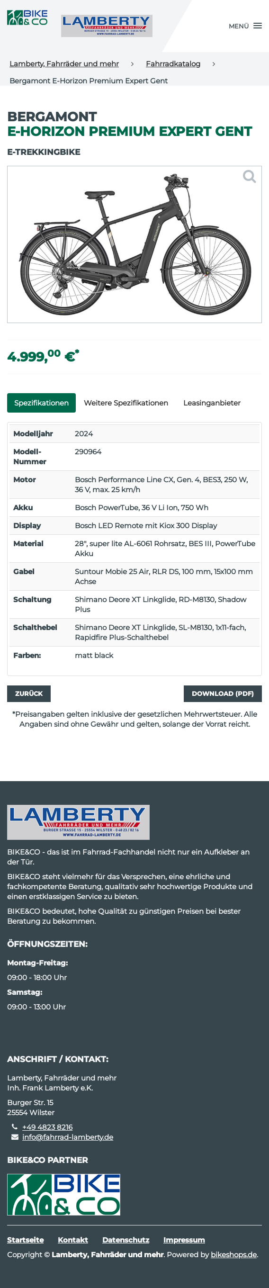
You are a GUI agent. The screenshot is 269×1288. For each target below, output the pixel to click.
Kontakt (73, 1239)
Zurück (29, 693)
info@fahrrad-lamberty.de (67, 1137)
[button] (245, 26)
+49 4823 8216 (47, 1127)
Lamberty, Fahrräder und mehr (64, 63)
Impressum (184, 1239)
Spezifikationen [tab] (41, 402)
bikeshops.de (234, 1254)
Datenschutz (125, 1239)
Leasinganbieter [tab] (212, 402)
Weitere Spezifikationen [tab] (126, 402)
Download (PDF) (223, 693)
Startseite (25, 1239)
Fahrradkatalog (173, 63)
